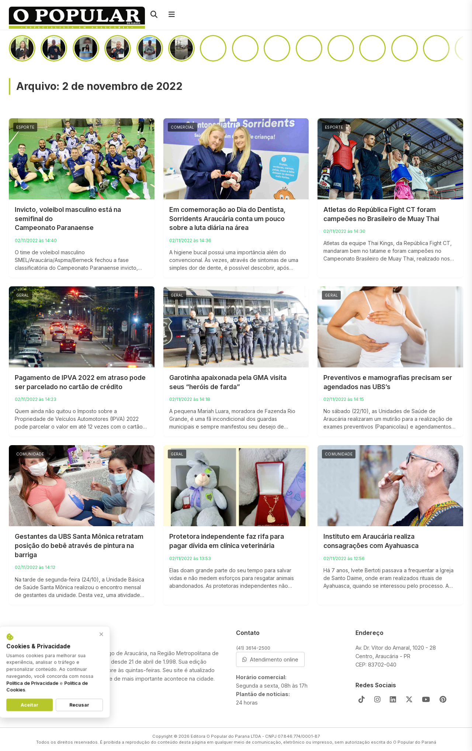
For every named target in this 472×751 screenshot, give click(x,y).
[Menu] (171, 14)
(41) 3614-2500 (253, 648)
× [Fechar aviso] (113, 635)
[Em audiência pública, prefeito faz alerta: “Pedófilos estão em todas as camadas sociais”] (117, 48)
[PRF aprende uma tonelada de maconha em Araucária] (245, 48)
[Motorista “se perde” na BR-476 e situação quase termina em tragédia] (404, 48)
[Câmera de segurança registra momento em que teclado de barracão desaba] (181, 48)
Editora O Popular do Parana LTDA (226, 736)
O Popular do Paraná (414, 742)
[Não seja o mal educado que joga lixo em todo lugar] (54, 48)
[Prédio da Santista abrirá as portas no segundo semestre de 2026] (277, 48)
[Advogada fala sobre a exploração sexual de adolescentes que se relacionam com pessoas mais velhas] (86, 48)
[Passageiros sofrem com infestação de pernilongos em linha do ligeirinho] (213, 48)
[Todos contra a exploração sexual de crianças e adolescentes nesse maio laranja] (149, 48)
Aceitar (41, 706)
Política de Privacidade (44, 684)
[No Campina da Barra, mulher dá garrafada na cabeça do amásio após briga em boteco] (436, 48)
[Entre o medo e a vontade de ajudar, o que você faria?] (340, 48)
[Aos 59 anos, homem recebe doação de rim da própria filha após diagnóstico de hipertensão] (22, 48)
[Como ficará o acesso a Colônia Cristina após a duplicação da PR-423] (372, 48)
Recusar (91, 706)
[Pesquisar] (153, 14)
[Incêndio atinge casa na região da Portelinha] (309, 48)
